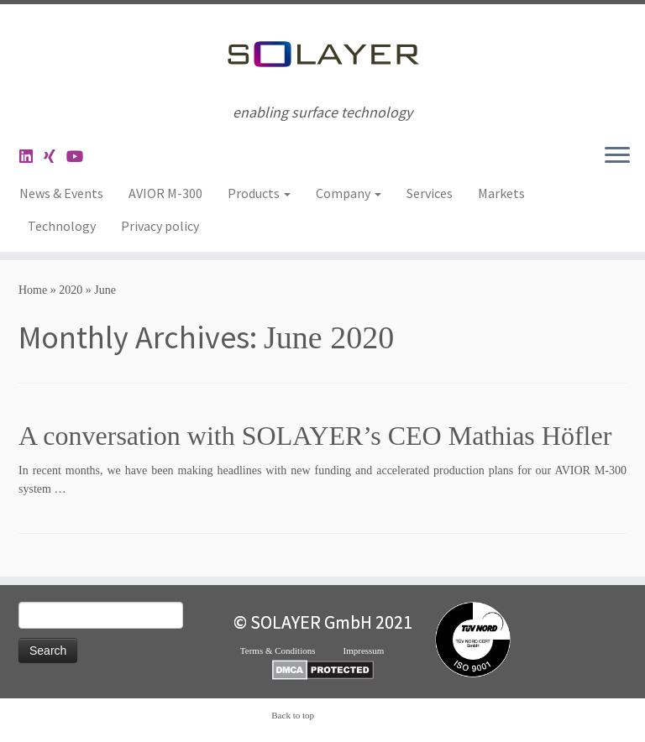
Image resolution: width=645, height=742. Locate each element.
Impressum (374, 650)
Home (32, 290)
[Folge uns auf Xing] (55, 157)
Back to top (292, 715)
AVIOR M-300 (165, 193)
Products (259, 193)
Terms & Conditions (291, 650)
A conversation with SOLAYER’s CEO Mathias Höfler (314, 436)
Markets (501, 193)
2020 (70, 290)
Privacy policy (160, 225)
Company (348, 193)
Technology (62, 225)
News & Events (61, 193)
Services (429, 193)
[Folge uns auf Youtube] (80, 157)
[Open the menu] (617, 156)
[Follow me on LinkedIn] (31, 157)
